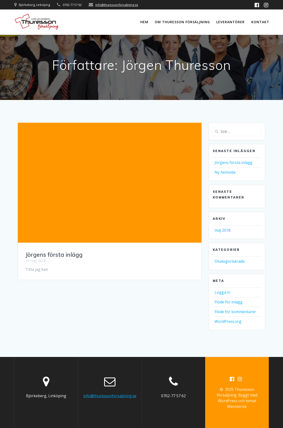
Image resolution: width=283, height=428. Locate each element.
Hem (144, 22)
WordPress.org (228, 321)
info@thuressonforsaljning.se (116, 5)
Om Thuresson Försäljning (182, 22)
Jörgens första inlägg (54, 254)
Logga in (222, 292)
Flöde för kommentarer (235, 311)
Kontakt (260, 22)
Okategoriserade (230, 261)
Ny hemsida (225, 172)
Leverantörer (230, 22)
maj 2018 (222, 230)
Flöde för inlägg (229, 302)
